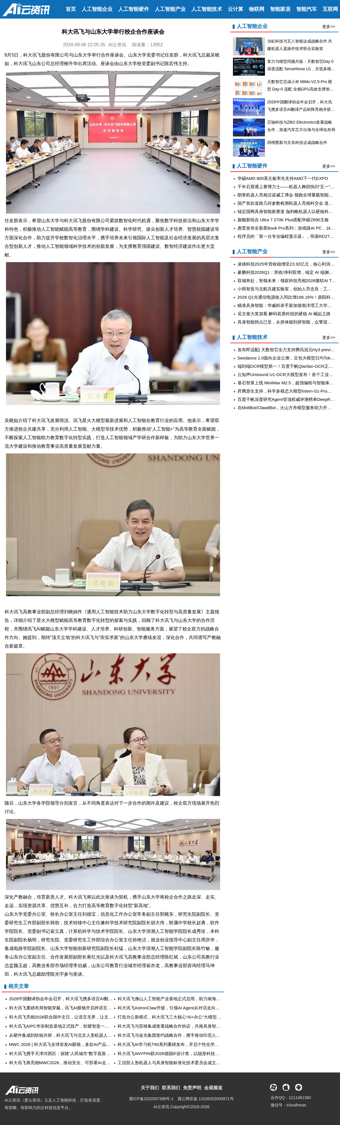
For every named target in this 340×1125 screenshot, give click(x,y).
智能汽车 (306, 9)
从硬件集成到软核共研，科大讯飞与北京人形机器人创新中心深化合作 (75, 1035)
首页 (71, 9)
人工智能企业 (97, 9)
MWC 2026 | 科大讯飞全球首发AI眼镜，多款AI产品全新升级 (66, 1044)
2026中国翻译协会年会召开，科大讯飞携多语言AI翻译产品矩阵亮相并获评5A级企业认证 (93, 998)
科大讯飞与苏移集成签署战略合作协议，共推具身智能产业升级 (178, 1026)
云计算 (235, 9)
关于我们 (150, 1087)
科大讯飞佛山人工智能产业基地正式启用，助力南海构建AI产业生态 (182, 998)
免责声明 (192, 1087)
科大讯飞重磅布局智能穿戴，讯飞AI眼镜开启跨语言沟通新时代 (69, 1007)
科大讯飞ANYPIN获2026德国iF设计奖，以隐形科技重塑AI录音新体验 (183, 1053)
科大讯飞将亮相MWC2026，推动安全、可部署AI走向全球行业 (68, 1062)
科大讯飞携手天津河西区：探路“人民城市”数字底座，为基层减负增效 (74, 1053)
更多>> (328, 26)
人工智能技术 (206, 9)
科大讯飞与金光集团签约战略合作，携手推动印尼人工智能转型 (178, 1035)
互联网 (330, 9)
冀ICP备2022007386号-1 (151, 1098)
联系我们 (171, 1087)
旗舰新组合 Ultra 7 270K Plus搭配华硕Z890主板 (283, 219)
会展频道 (213, 1087)
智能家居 (280, 9)
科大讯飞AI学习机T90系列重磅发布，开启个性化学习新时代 (175, 1044)
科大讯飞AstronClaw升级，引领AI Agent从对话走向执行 (171, 1007)
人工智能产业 (170, 9)
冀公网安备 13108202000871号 (206, 1098)
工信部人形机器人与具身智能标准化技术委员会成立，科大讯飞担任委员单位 (190, 1062)
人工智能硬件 (133, 9)
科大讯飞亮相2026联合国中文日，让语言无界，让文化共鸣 (65, 1016)
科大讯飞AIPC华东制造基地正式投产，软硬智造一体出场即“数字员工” (75, 1026)
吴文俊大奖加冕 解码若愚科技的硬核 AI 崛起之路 (284, 313)
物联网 (256, 9)
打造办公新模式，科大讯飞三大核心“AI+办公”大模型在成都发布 (178, 1016)
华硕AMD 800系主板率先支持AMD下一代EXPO (283, 178)
